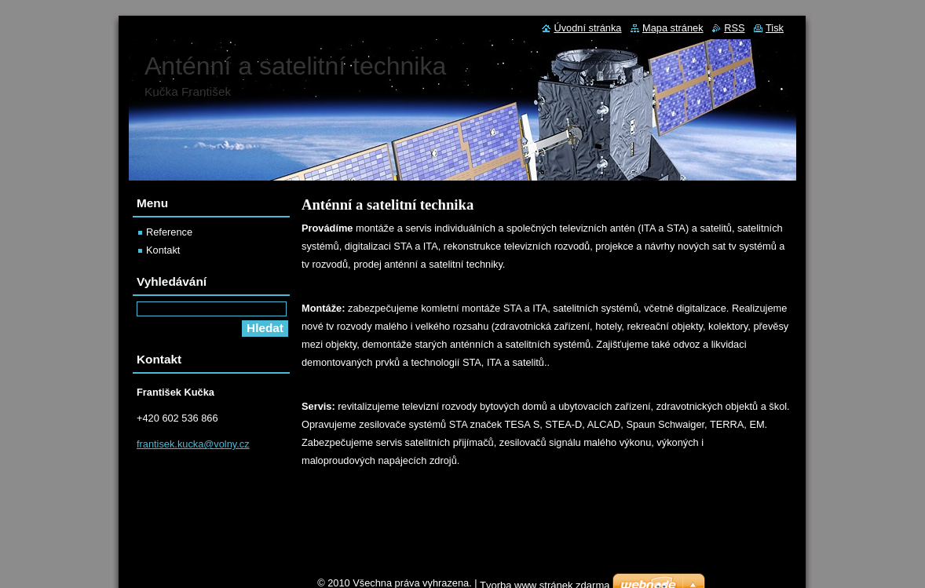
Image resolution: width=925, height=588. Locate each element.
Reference (169, 232)
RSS (734, 28)
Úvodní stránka (587, 28)
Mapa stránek (673, 28)
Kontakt (163, 250)
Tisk (775, 28)
